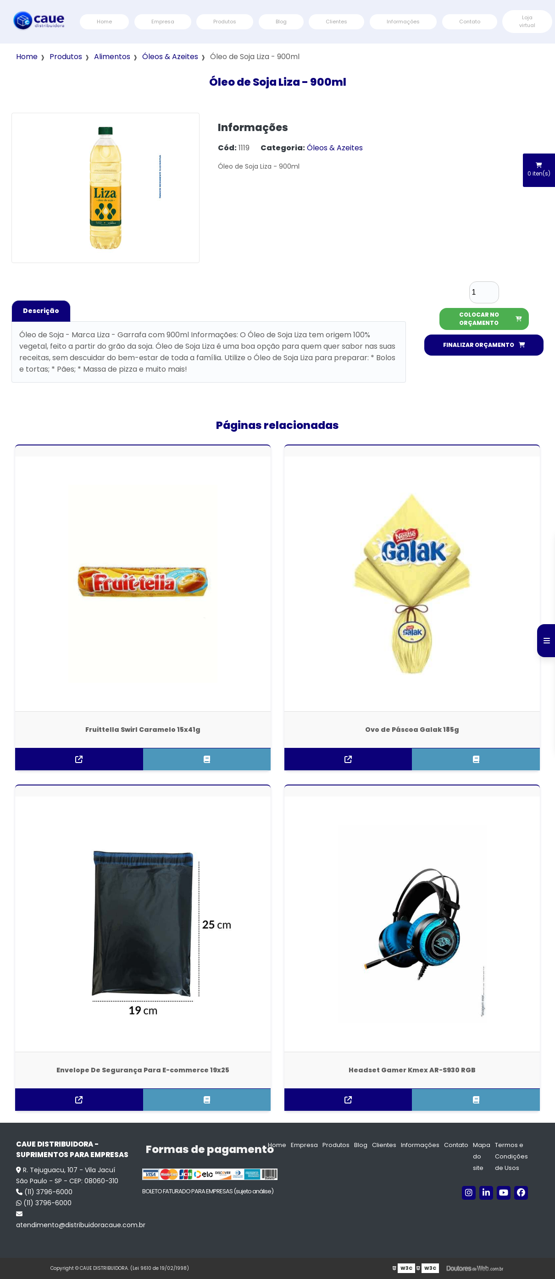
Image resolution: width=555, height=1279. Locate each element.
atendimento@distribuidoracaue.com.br (74, 1220)
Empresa (162, 21)
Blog (281, 21)
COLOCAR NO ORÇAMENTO (490, 319)
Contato (469, 21)
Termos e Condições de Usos (511, 1156)
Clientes (336, 21)
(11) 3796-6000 (44, 1192)
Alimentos (112, 56)
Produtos (224, 21)
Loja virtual (527, 21)
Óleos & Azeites (170, 56)
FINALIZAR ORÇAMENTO (484, 345)
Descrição (41, 310)
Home (104, 21)
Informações (403, 21)
